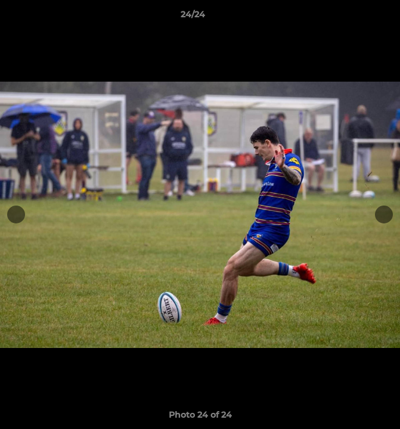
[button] (357, 17)
